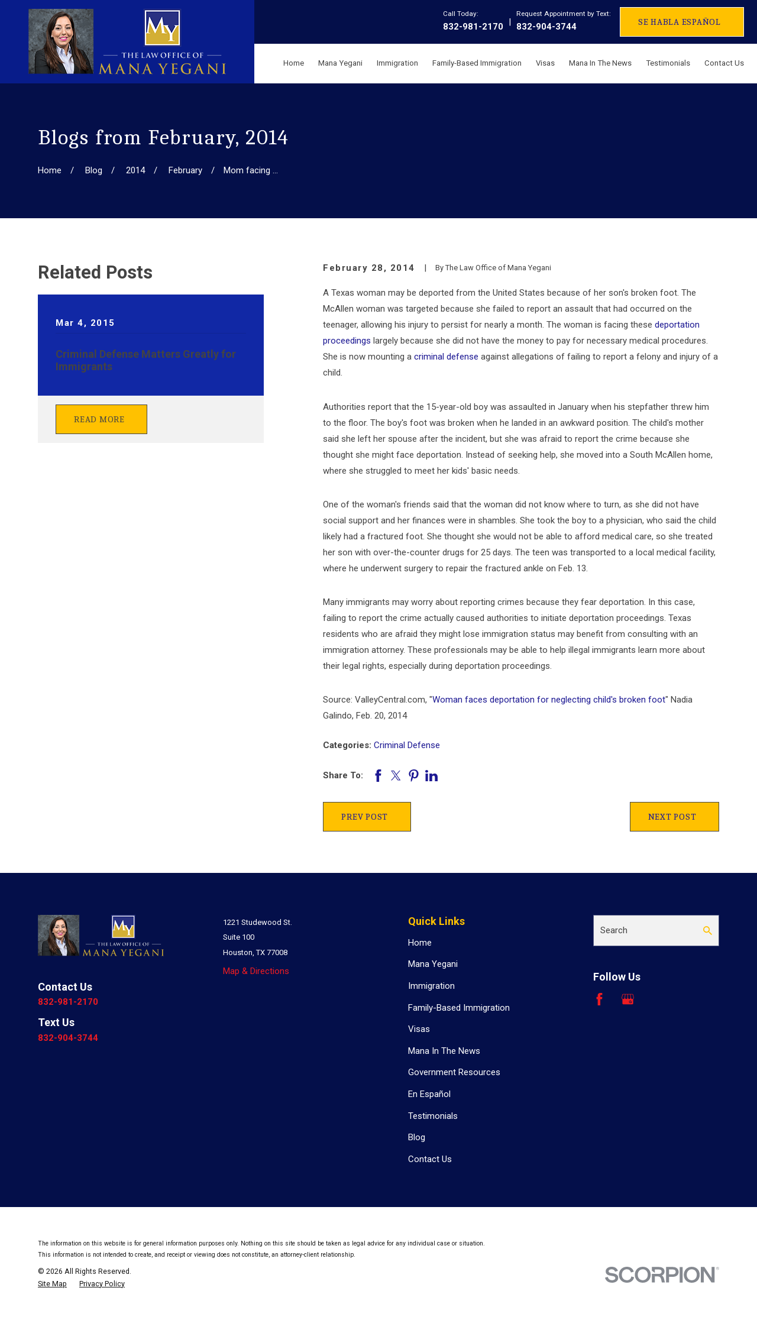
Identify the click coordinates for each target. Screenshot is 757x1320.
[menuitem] (52, 1284)
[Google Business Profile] (628, 999)
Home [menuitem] (293, 63)
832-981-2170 (473, 26)
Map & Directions (256, 971)
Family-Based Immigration (459, 1007)
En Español (429, 1094)
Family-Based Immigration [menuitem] (477, 63)
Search (613, 930)
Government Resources (454, 1072)
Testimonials (433, 1116)
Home (420, 942)
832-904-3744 (546, 26)
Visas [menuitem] (545, 63)
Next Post (672, 816)
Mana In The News (444, 1051)
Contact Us (430, 1159)
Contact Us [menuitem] (724, 63)
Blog (416, 1137)
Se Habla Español (679, 22)
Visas (419, 1029)
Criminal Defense (407, 745)
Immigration (431, 986)
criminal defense (446, 356)
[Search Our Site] (707, 930)
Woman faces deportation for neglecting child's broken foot (548, 699)
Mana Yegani (433, 964)
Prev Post (364, 816)
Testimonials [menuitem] (668, 63)
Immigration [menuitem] (397, 63)
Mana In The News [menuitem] (600, 63)
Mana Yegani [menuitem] (340, 63)
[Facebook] (599, 999)
